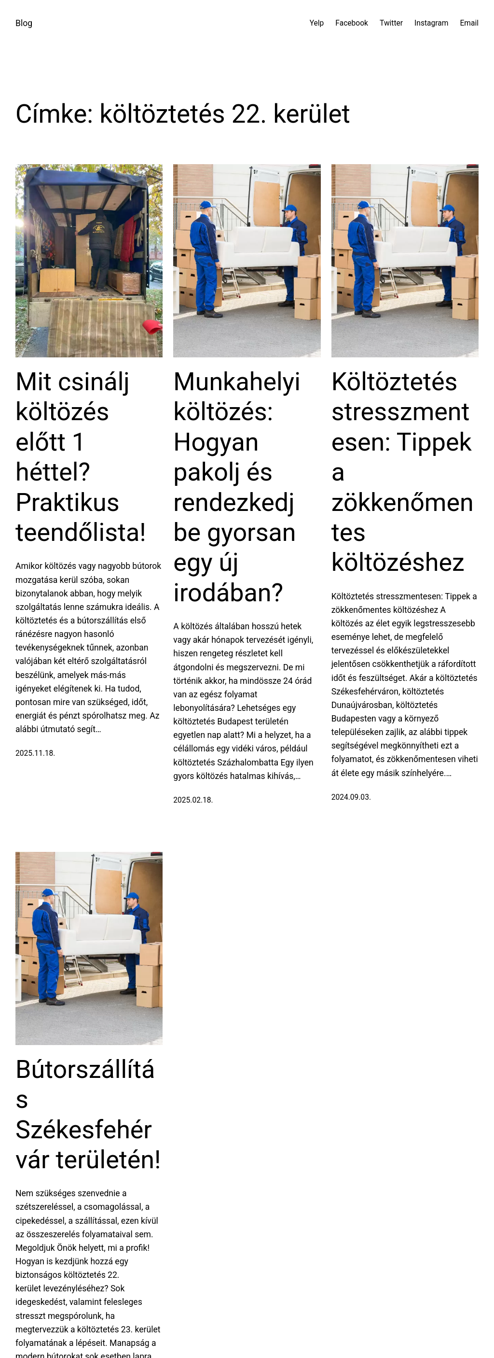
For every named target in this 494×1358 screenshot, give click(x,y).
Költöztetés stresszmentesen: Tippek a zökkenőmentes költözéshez (402, 472)
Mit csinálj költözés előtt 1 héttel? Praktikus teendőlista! (80, 457)
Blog (23, 23)
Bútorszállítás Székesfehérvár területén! (88, 1114)
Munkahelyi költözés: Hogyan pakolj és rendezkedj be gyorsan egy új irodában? (237, 487)
